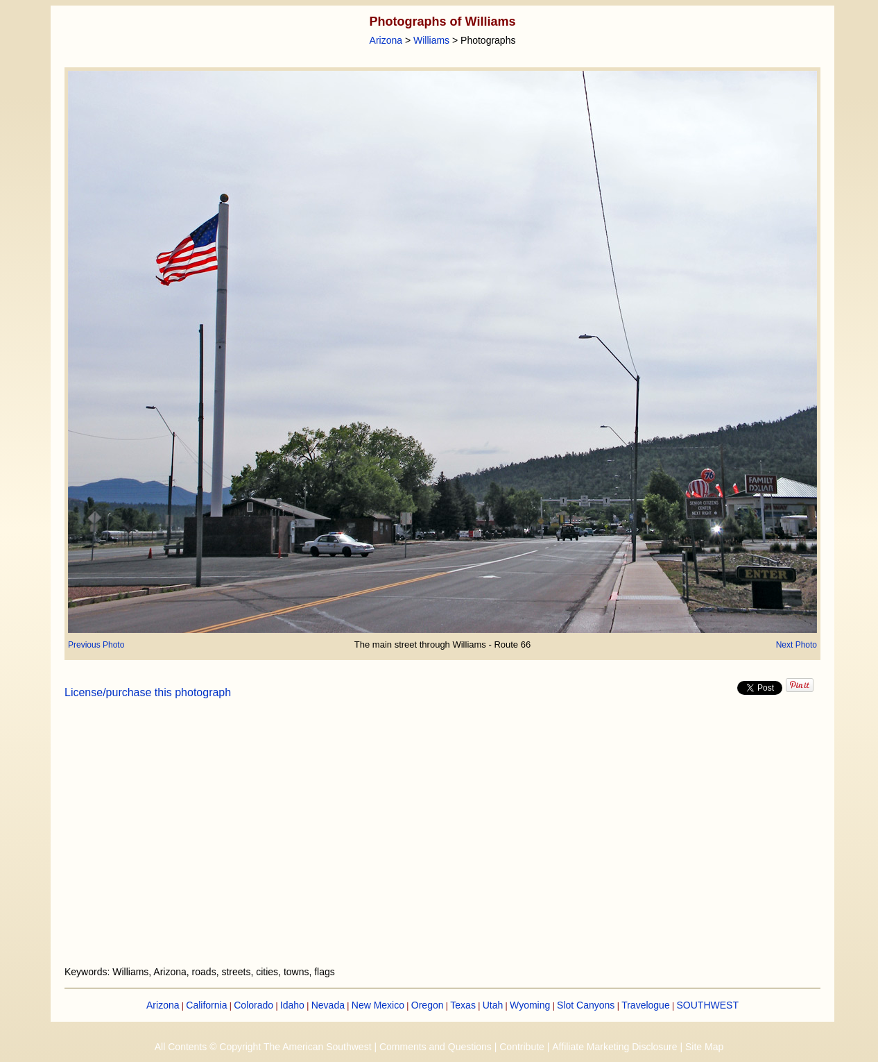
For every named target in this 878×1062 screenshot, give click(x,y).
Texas (463, 1005)
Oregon (427, 1005)
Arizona (386, 40)
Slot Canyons (585, 1005)
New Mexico (378, 1005)
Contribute (521, 1046)
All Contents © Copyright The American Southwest (263, 1046)
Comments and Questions (435, 1046)
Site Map (704, 1046)
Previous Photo (96, 645)
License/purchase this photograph (147, 692)
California (206, 1005)
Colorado (253, 1005)
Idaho (292, 1005)
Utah (493, 1005)
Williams (431, 40)
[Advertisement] (442, 840)
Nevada (328, 1005)
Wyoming (530, 1005)
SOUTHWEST (708, 1005)
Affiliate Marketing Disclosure (614, 1046)
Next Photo (796, 645)
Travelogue (645, 1005)
